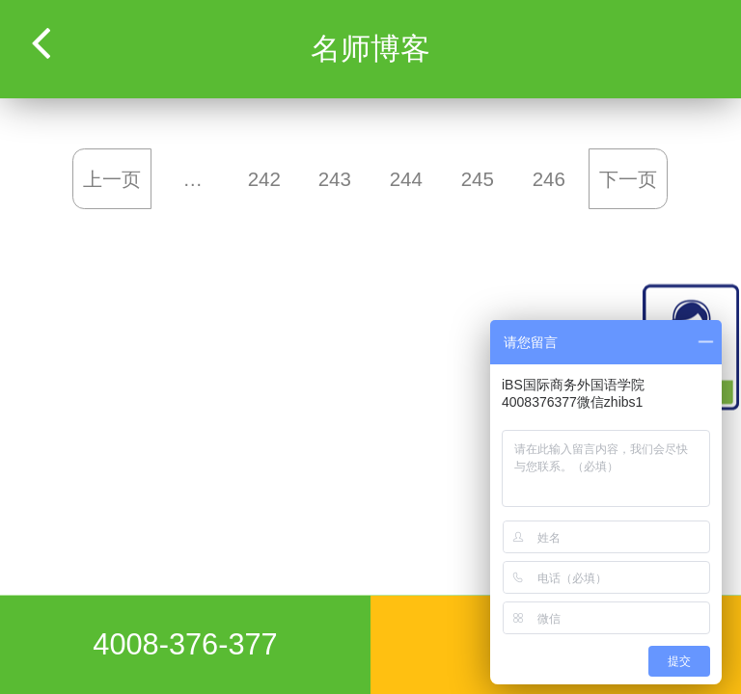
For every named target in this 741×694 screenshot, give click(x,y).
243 (334, 179)
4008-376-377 (185, 644)
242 (263, 179)
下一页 (628, 179)
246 (548, 179)
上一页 (113, 179)
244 (406, 179)
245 (476, 179)
